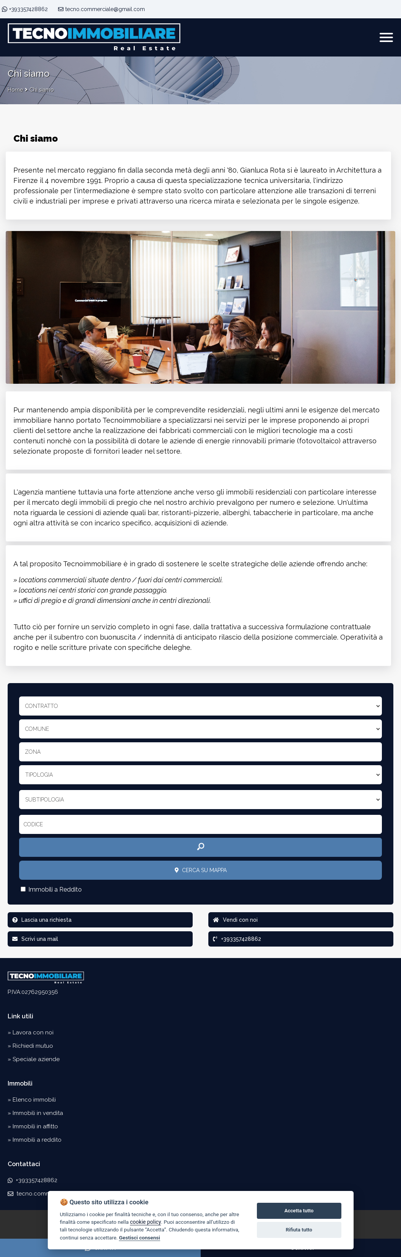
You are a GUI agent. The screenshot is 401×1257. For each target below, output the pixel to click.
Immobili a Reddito (51, 889)
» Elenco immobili (32, 1099)
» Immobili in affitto (33, 1126)
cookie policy (145, 1222)
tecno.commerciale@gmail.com (101, 9)
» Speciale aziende (34, 1059)
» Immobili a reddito (35, 1139)
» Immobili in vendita (35, 1113)
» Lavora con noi (31, 1032)
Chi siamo (41, 90)
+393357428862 (28, 9)
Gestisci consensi (139, 1237)
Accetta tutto (298, 1210)
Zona (33, 752)
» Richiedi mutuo (30, 1045)
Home (15, 90)
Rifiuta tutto (299, 1230)
